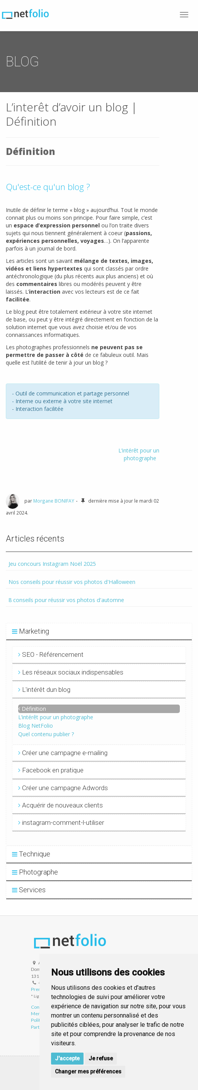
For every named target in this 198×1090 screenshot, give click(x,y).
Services (29, 890)
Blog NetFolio (35, 725)
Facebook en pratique (51, 770)
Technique (31, 854)
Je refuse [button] (101, 1058)
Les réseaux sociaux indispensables (70, 672)
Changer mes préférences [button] (88, 1071)
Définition (34, 708)
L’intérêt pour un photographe (138, 454)
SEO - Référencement (51, 654)
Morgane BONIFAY (53, 501)
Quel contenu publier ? (46, 734)
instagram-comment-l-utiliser (61, 822)
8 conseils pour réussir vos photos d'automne (66, 600)
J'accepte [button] (67, 1058)
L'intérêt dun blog (44, 689)
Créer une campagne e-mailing (63, 753)
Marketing (30, 631)
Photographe (35, 872)
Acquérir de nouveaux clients (60, 805)
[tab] (99, 632)
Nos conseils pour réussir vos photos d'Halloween (72, 581)
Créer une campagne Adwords (63, 788)
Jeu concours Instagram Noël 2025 (52, 563)
